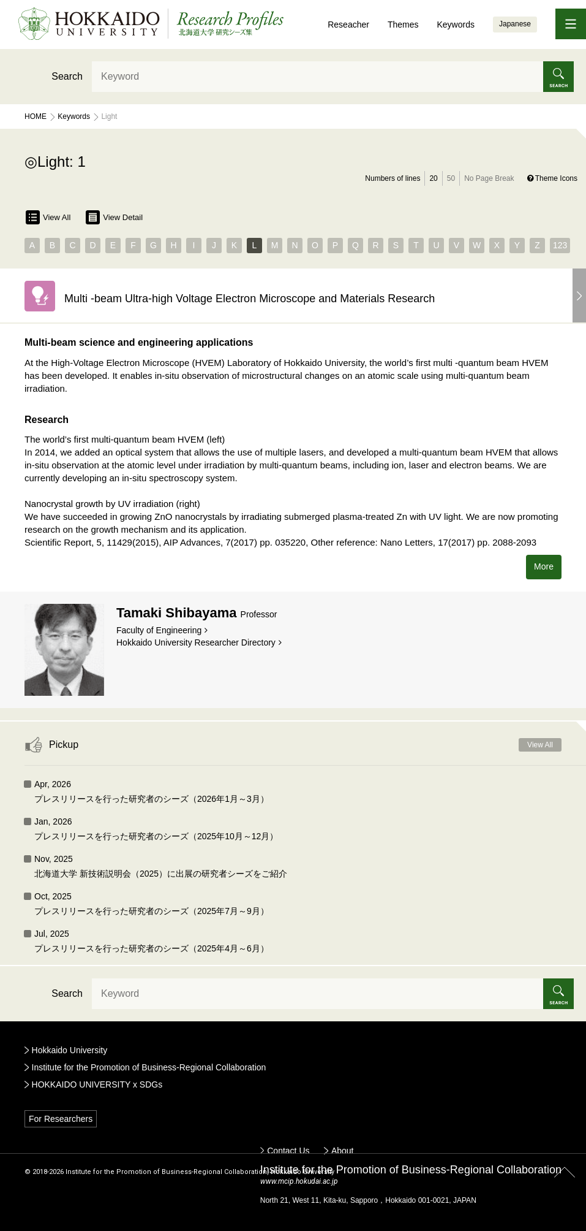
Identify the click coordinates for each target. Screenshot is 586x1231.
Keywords (455, 24)
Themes (403, 24)
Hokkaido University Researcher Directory (196, 642)
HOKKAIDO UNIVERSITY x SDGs (97, 1084)
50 (451, 178)
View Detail (114, 217)
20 (433, 178)
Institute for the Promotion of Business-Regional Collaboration (149, 1067)
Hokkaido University (70, 1050)
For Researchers (60, 1119)
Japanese (515, 24)
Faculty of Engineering (158, 630)
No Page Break (489, 178)
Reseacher (348, 24)
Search (67, 76)
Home (35, 116)
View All (48, 217)
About (342, 1151)
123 (560, 245)
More (544, 566)
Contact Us (288, 1151)
